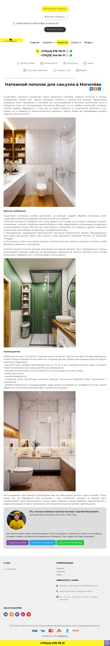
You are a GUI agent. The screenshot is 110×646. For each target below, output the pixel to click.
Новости (62, 42)
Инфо (89, 42)
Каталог (48, 42)
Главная (34, 42)
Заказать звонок (55, 29)
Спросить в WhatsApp (70, 543)
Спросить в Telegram (43, 543)
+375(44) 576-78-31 (53, 51)
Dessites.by (63, 636)
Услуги (76, 42)
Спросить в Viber (17, 543)
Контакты (60, 572)
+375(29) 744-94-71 (53, 55)
